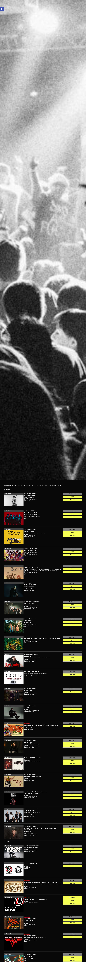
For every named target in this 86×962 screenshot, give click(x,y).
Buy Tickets (72, 493)
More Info (72, 499)
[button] (2, 9)
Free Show (72, 897)
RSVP (72, 496)
